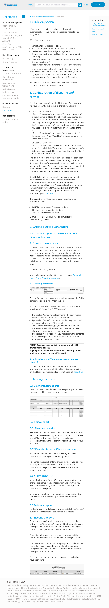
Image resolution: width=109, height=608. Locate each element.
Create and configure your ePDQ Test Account (12, 38)
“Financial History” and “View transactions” (55, 276)
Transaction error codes (10, 120)
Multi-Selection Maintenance (9, 90)
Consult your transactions (8, 78)
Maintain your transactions (8, 84)
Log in (96, 4)
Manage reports (97, 34)
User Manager (8, 58)
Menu (30, 5)
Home (32, 16)
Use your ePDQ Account (9, 27)
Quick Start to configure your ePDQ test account (12, 47)
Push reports (8, 110)
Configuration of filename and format (98, 25)
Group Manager (9, 62)
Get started (38, 16)
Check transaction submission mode (10, 96)
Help (86, 5)
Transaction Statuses (12, 73)
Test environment (10, 32)
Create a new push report (98, 30)
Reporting (7, 107)
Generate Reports (48, 16)
